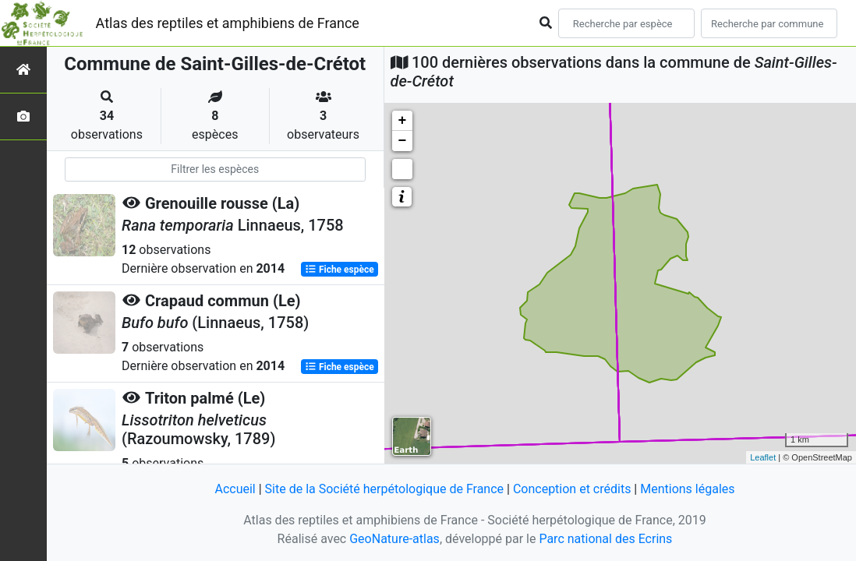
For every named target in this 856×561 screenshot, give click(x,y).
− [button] (402, 141)
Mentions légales (687, 489)
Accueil (234, 489)
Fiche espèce (339, 269)
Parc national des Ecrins (605, 538)
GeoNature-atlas (394, 538)
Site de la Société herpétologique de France (384, 489)
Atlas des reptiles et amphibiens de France (227, 23)
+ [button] (402, 120)
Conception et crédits (572, 489)
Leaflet (763, 457)
